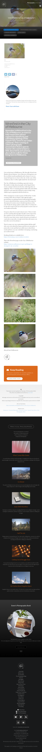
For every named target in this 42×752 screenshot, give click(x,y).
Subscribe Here (15, 378)
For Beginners (21, 695)
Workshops (21, 685)
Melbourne (5, 410)
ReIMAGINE (21, 647)
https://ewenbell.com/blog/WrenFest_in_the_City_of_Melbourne (21, 405)
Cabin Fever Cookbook (21, 692)
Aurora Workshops (21, 711)
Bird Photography (21, 703)
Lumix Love (21, 698)
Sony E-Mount (21, 701)
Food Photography (21, 713)
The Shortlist (21, 674)
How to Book (21, 687)
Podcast (21, 677)
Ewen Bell (21, 671)
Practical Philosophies (13, 162)
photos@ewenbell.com (22, 730)
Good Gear (21, 32)
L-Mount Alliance (21, 700)
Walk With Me (21, 705)
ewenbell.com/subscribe (23, 727)
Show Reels (21, 697)
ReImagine (21, 679)
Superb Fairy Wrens (32, 410)
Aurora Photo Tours (21, 684)
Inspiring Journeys (10, 35)
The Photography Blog (11, 29)
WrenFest (21, 410)
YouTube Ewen (21, 693)
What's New (21, 673)
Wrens (25, 410)
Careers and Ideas (10, 32)
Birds (24, 411)
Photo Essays (21, 681)
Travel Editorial (21, 689)
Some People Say (21, 690)
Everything (21, 706)
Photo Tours (21, 682)
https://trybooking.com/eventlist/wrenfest (16, 237)
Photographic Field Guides (28, 29)
